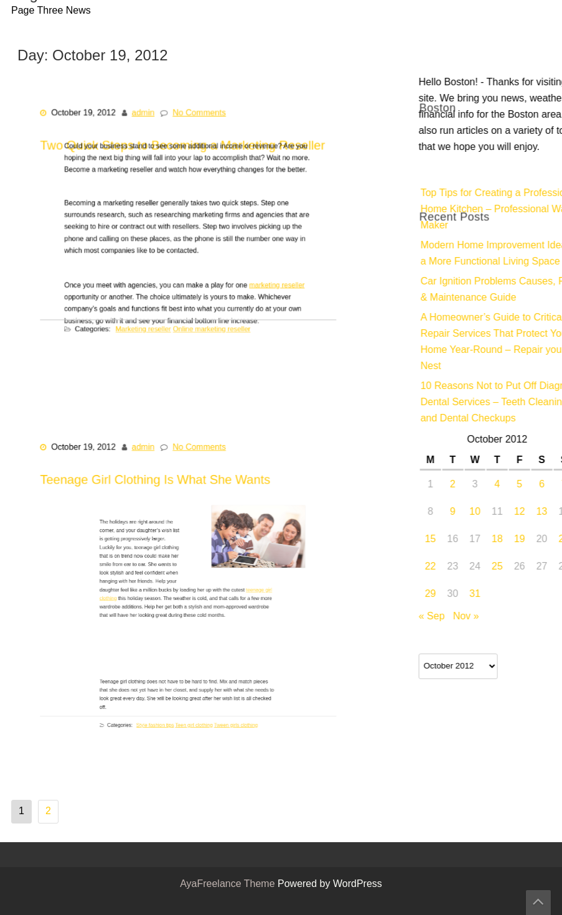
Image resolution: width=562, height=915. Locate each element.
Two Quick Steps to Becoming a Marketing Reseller (183, 263)
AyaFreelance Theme (229, 884)
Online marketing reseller (206, 318)
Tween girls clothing (219, 720)
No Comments (198, 127)
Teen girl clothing (192, 720)
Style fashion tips (166, 720)
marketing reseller (258, 281)
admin (148, 127)
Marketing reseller (153, 318)
